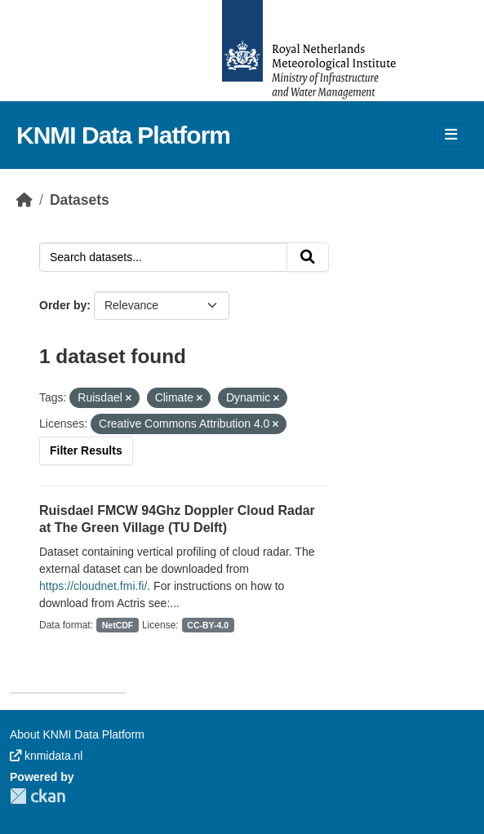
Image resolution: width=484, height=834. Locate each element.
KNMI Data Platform (123, 135)
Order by (63, 305)
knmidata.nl (46, 755)
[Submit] (307, 257)
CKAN (37, 796)
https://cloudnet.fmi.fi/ (93, 585)
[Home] (24, 200)
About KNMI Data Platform (77, 734)
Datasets (79, 200)
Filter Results (86, 450)
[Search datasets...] (163, 257)
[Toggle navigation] (451, 135)
